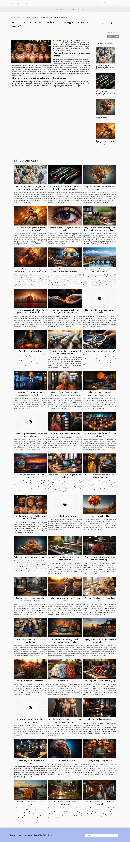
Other (91, 9)
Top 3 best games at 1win (30, 351)
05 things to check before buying (99, 681)
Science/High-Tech (78, 9)
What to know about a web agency (30, 557)
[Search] (110, 2)
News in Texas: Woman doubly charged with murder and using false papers (65, 395)
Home (13, 17)
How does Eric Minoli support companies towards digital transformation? (30, 395)
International (61, 9)
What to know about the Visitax (65, 434)
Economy (39, 9)
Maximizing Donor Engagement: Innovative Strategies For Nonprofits (105, 67)
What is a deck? (65, 681)
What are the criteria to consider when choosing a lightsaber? (105, 93)
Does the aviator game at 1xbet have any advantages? (105, 143)
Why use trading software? (99, 719)
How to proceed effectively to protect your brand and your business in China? (30, 312)
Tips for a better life (100, 516)
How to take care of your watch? (100, 351)
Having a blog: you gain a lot (99, 761)
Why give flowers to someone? (30, 681)
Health (49, 9)
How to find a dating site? (65, 516)
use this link (76, 65)
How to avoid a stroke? (65, 761)
